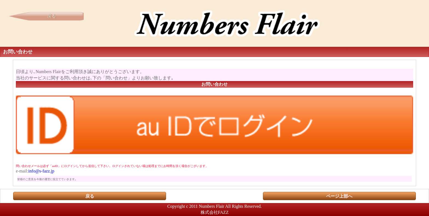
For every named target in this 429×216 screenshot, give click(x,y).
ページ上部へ (339, 196)
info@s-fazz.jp (41, 171)
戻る (51, 16)
